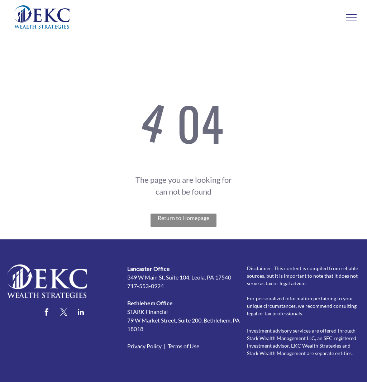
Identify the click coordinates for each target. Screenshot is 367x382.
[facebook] (46, 313)
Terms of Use (183, 346)
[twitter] (63, 313)
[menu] (351, 17)
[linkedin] (81, 313)
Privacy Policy (144, 346)
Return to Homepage (183, 217)
